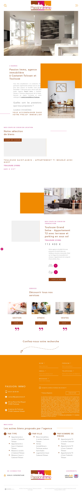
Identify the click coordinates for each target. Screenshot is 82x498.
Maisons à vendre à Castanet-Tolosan (17, 452)
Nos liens (73, 488)
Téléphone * (68, 371)
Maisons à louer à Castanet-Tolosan (17, 456)
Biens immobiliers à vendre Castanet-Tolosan (42, 439)
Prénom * (66, 363)
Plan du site (55, 488)
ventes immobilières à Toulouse (30, 100)
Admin (68, 488)
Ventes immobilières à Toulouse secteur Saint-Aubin (42, 447)
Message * (44, 378)
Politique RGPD (57, 489)
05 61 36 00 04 (13, 392)
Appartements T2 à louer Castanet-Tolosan (67, 448)
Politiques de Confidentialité (65, 414)
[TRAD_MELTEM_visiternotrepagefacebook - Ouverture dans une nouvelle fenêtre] (2, 249)
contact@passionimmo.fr (16, 397)
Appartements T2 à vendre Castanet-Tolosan (67, 441)
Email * (42, 371)
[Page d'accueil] (41, 5)
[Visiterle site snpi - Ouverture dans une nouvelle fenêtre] (76, 476)
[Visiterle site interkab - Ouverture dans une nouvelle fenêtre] (69, 476)
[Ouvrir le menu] (76, 5)
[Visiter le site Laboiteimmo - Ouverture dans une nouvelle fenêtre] (9, 489)
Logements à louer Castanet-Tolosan (42, 454)
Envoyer (72, 393)
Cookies (64, 489)
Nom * (42, 363)
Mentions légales (62, 488)
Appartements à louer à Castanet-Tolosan (17, 446)
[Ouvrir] (5, 5)
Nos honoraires (48, 488)
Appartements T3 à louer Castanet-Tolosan (67, 455)
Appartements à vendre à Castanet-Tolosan (18, 439)
